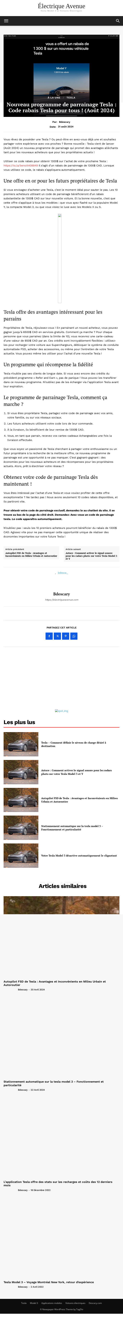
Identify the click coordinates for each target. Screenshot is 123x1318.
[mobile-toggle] (6, 21)
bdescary (64, 121)
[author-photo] (10, 989)
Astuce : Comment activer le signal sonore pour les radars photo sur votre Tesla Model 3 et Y (91, 556)
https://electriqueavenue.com (61, 599)
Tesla (24, 1303)
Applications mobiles (51, 1303)
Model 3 (34, 1303)
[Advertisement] (61, 678)
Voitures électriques (75, 1303)
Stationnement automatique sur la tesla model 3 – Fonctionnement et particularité (72, 827)
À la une (54, 97)
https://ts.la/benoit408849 (21, 165)
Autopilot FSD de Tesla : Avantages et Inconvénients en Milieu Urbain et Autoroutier (31, 554)
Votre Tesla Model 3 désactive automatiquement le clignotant (79, 855)
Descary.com (95, 1303)
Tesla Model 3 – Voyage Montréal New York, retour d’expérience (49, 1282)
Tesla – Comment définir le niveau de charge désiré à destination (73, 744)
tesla (71, 97)
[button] (118, 21)
